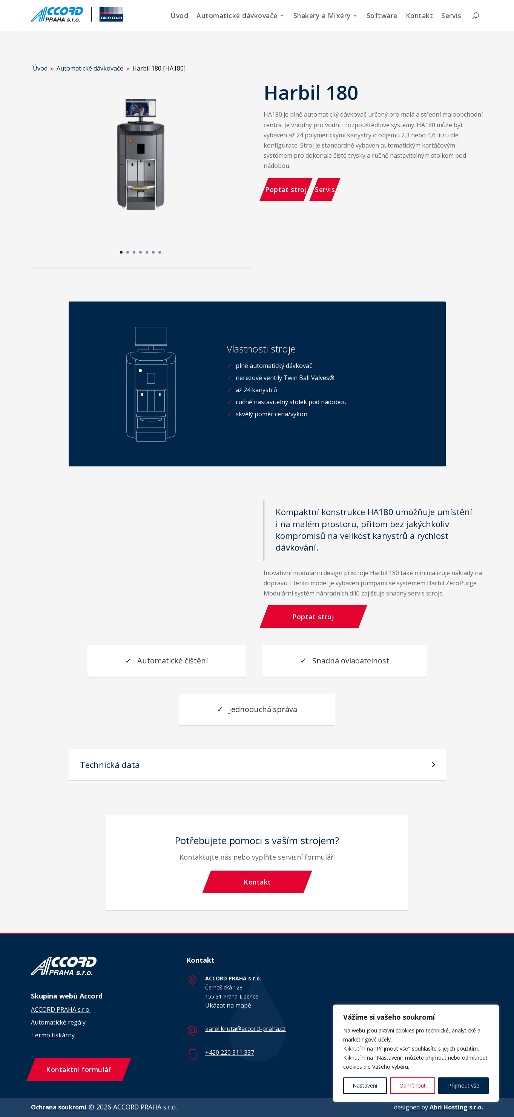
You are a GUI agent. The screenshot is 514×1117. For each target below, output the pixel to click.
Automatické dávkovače (237, 15)
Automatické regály (58, 1022)
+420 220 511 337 (229, 1052)
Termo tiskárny (53, 1035)
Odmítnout (412, 1085)
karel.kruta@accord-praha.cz (245, 1029)
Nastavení (365, 1085)
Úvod (179, 15)
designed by (438, 1107)
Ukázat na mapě (228, 1005)
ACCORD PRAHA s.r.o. (61, 1009)
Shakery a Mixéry (322, 15)
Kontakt (419, 15)
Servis (451, 15)
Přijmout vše (463, 1085)
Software (382, 15)
